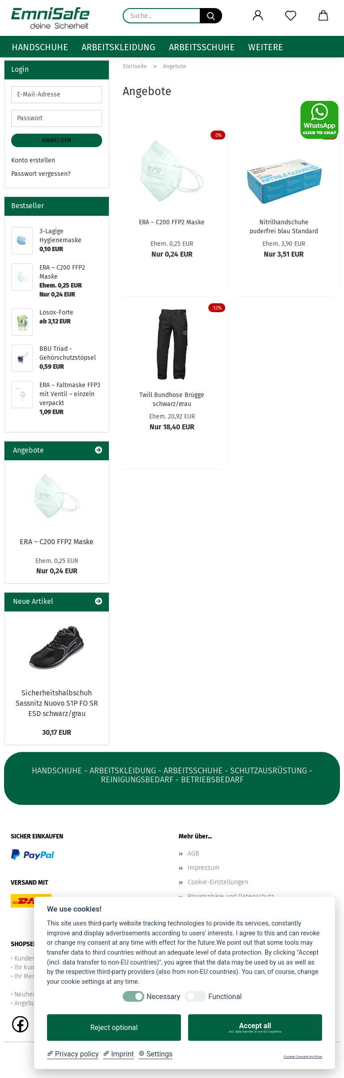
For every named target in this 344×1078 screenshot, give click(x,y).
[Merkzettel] (290, 15)
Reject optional (114, 1027)
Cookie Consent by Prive (303, 1057)
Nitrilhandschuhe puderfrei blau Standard (283, 226)
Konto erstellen (33, 160)
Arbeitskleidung (118, 47)
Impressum (203, 868)
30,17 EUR (56, 732)
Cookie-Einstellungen (218, 882)
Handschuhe (40, 47)
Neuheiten (29, 994)
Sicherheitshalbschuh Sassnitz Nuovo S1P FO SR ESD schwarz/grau (57, 703)
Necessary (163, 996)
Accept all (255, 1027)
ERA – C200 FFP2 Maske (172, 222)
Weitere (265, 47)
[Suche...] (211, 15)
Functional (224, 996)
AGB (193, 853)
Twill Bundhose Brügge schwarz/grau (171, 398)
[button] (257, 15)
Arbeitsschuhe (202, 47)
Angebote (27, 1003)
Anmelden (57, 140)
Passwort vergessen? (40, 174)
